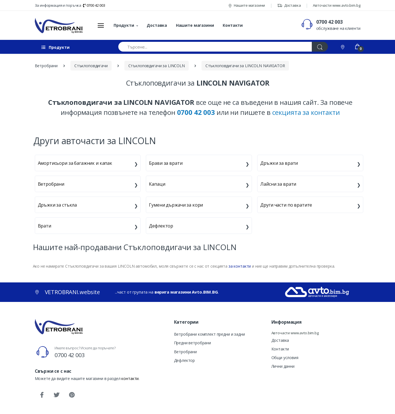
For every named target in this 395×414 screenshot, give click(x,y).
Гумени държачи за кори (176, 205)
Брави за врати (165, 163)
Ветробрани (51, 184)
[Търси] (320, 47)
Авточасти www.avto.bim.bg (336, 5)
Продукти (124, 25)
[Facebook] (42, 395)
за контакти (240, 266)
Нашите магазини (246, 5)
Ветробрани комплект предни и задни (209, 334)
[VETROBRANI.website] (59, 25)
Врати (44, 226)
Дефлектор (161, 226)
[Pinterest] (71, 395)
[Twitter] (56, 395)
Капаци (157, 184)
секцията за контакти (306, 112)
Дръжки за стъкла (57, 205)
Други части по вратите (286, 205)
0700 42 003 (94, 5)
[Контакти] (343, 46)
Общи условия (284, 357)
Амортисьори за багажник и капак (75, 163)
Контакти (233, 25)
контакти (130, 378)
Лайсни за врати (278, 184)
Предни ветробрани (192, 342)
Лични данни (283, 366)
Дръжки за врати (279, 163)
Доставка (289, 5)
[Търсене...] (215, 47)
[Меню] (100, 25)
